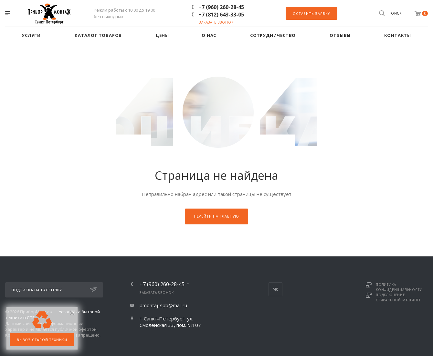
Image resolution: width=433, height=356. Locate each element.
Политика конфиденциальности (399, 287)
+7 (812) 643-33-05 (221, 14)
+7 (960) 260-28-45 (221, 7)
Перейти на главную (216, 216)
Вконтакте (275, 289)
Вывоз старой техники (42, 339)
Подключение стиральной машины (398, 297)
